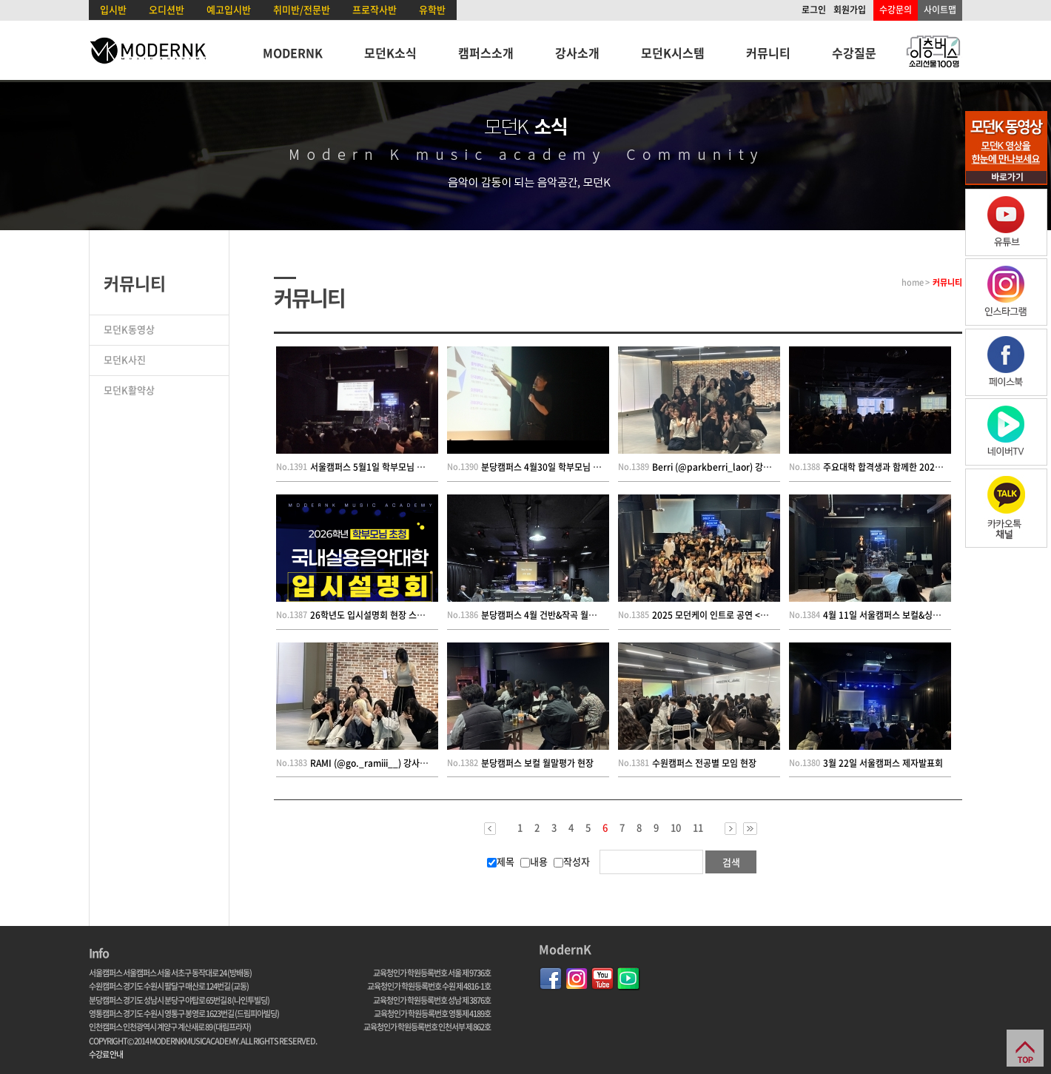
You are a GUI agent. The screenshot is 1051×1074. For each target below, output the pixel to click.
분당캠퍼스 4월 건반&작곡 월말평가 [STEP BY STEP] (580, 615)
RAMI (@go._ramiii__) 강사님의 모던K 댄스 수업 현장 (413, 763)
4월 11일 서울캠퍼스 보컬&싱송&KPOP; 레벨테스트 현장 (929, 615)
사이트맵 (940, 9)
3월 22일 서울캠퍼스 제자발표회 (883, 763)
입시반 (113, 9)
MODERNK (293, 52)
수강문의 (895, 9)
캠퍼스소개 (486, 52)
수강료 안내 (106, 1054)
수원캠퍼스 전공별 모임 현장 (704, 763)
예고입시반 (228, 9)
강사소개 (577, 52)
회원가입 (849, 9)
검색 (731, 862)
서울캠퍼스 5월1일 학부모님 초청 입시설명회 (393, 467)
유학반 (432, 9)
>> (750, 828)
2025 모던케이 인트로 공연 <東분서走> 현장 (735, 615)
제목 (500, 861)
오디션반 (166, 9)
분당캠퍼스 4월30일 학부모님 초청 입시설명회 (566, 467)
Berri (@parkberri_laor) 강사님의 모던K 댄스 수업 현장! (761, 467)
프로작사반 (374, 9)
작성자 (572, 861)
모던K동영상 (129, 329)
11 (698, 827)
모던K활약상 (129, 390)
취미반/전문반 (301, 9)
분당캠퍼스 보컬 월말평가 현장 (537, 763)
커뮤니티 (768, 52)
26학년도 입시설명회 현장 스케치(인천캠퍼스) (395, 615)
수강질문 (854, 52)
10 (676, 827)
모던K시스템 (673, 52)
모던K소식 (390, 52)
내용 (534, 861)
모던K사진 (125, 359)
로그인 (814, 9)
